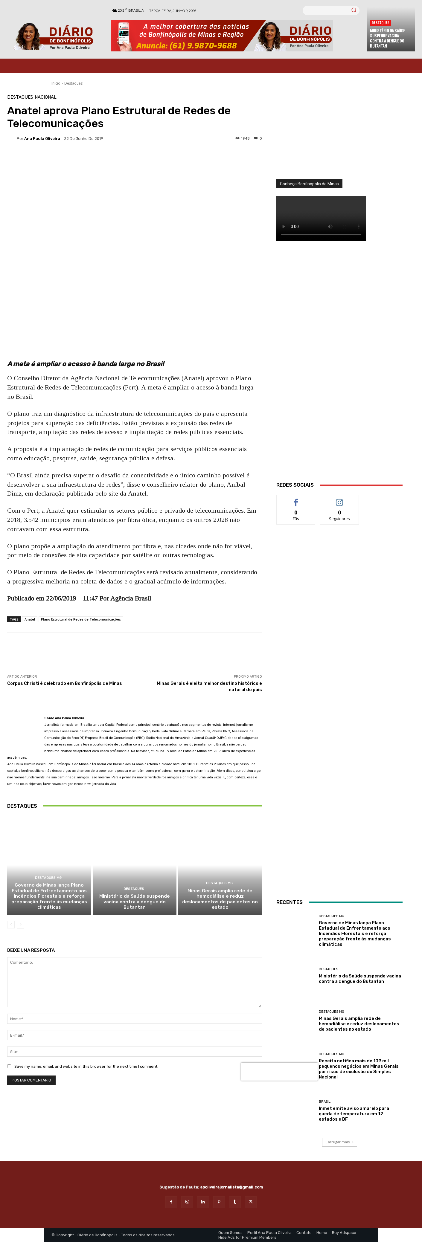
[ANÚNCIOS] (339, 588)
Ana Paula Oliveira (42, 138)
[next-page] (20, 926)
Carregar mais (339, 1142)
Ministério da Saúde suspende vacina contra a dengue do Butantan (387, 38)
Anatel (30, 619)
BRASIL (324, 1101)
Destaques (380, 22)
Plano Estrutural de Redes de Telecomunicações (81, 619)
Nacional (46, 97)
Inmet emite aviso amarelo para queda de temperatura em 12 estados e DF (354, 1114)
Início (55, 83)
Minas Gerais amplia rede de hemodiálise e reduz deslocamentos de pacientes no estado (220, 901)
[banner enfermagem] (339, 847)
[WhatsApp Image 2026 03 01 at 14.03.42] (339, 369)
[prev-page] (11, 926)
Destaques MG (48, 880)
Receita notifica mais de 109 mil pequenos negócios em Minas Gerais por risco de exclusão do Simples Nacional (359, 1069)
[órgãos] (339, 137)
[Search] (353, 10)
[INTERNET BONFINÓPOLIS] (339, 719)
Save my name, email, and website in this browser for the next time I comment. (86, 1068)
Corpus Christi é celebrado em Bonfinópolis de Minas (64, 683)
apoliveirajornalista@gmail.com (231, 1187)
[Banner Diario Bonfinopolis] (236, 35)
